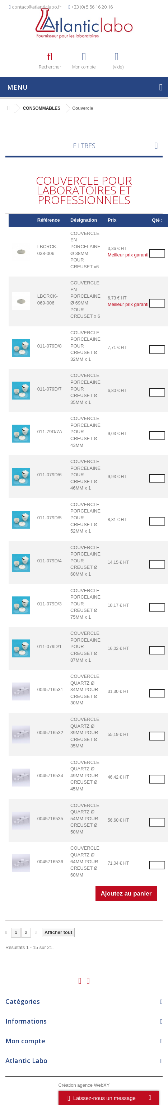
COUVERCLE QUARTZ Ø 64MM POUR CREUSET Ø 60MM (84, 861)
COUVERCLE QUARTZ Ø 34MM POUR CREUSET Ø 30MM (84, 689)
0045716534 (50, 775)
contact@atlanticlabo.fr (36, 7)
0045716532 (50, 732)
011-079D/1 (49, 646)
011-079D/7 (49, 389)
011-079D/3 (49, 603)
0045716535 (50, 818)
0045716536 (50, 861)
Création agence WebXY (84, 1085)
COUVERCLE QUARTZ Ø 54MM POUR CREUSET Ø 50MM (84, 819)
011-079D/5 (49, 517)
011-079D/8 (49, 346)
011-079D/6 (49, 474)
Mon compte (25, 1040)
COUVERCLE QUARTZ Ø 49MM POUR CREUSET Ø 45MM (84, 776)
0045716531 (50, 689)
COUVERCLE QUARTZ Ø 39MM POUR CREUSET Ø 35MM (84, 733)
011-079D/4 (49, 560)
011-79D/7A (49, 431)
